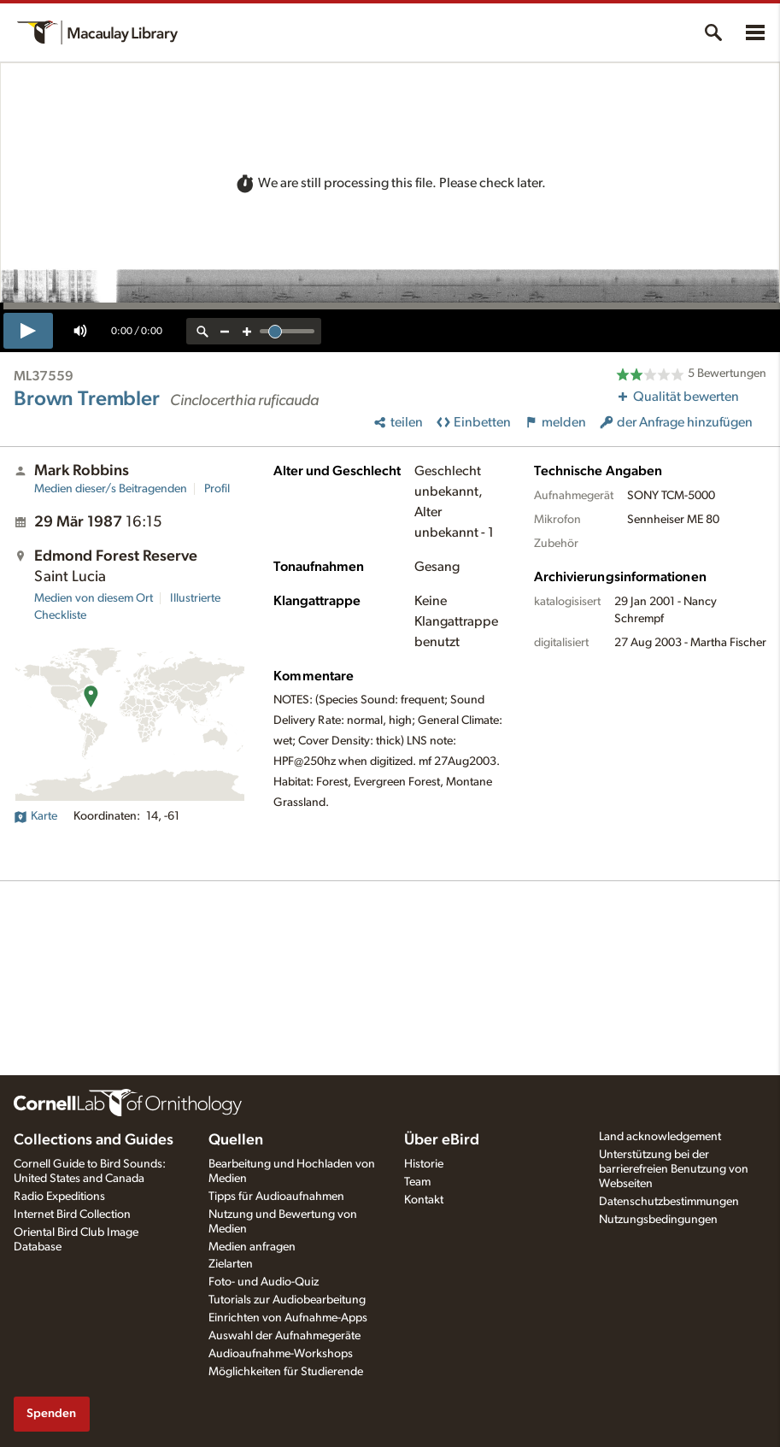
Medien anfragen (252, 1247)
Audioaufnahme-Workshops (280, 1354)
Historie (423, 1164)
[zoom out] (224, 331)
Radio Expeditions (59, 1197)
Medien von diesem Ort (93, 598)
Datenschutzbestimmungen (669, 1202)
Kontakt (423, 1200)
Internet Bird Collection (72, 1215)
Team (417, 1182)
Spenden (51, 1413)
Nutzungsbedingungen (658, 1220)
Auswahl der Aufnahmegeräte (284, 1336)
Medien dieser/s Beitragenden (110, 489)
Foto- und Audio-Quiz (263, 1282)
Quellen (235, 1140)
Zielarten (230, 1264)
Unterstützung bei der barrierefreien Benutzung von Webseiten (673, 1169)
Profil (217, 489)
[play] (28, 331)
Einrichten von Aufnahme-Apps (287, 1318)
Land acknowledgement (660, 1137)
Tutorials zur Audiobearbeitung (287, 1300)
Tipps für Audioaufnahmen (276, 1197)
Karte (35, 816)
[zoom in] (247, 331)
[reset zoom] (202, 331)
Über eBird (441, 1140)
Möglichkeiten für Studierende (285, 1372)
